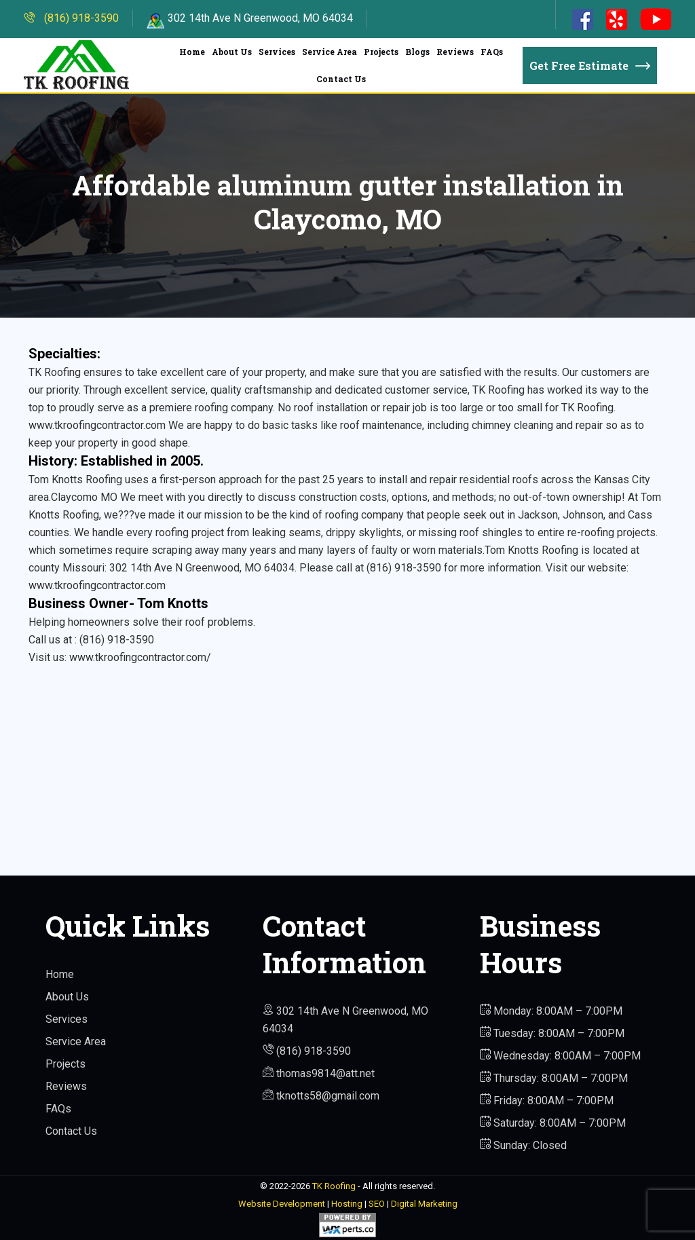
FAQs (492, 51)
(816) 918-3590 (71, 18)
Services (277, 51)
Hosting (346, 1204)
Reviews (455, 51)
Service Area (329, 51)
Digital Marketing (424, 1204)
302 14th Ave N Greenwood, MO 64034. (202, 567)
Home (192, 51)
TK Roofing (334, 1186)
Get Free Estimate (589, 65)
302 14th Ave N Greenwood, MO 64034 (250, 18)
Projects (381, 51)
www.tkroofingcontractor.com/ (140, 657)
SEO (377, 1204)
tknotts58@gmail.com (321, 1095)
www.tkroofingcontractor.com (97, 585)
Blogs (417, 51)
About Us (232, 51)
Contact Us (341, 78)
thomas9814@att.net (319, 1073)
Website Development (281, 1204)
